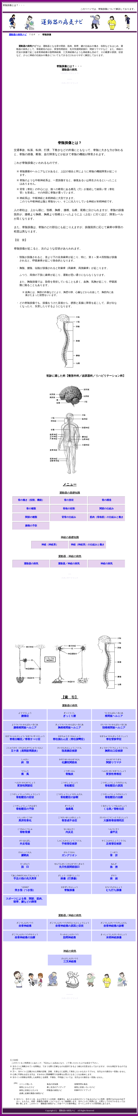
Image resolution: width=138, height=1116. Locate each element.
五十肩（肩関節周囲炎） (25, 750)
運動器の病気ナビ (18, 34)
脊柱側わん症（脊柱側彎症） (69, 739)
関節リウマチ (113, 762)
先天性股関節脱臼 (69, 867)
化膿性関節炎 (69, 762)
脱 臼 (25, 867)
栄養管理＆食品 (80, 1084)
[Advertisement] (70, 109)
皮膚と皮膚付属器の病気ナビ (31, 1093)
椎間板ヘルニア (114, 716)
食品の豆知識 (52, 1084)
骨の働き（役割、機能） (31, 500)
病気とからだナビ (26, 1087)
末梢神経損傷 (113, 937)
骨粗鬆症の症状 (25, 797)
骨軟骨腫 (25, 832)
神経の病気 (107, 563)
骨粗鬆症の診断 (69, 797)
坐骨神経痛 (25, 925)
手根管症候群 (69, 843)
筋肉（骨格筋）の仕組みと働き (106, 517)
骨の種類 (31, 508)
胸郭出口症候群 (114, 750)
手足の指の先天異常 (25, 878)
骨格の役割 (69, 508)
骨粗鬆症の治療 (114, 797)
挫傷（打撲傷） (69, 878)
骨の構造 (106, 500)
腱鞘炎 (25, 855)
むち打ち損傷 (113, 890)
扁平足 (114, 832)
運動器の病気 (31, 563)
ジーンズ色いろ (25, 1084)
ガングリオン (69, 855)
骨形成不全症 (69, 820)
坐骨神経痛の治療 (25, 937)
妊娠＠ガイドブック (82, 1090)
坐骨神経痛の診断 (114, 925)
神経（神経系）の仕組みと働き (87, 544)
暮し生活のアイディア (56, 1087)
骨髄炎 (69, 774)
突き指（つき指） (25, 890)
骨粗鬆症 (69, 785)
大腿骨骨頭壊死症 (114, 820)
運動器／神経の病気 (69, 563)
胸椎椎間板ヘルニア (69, 727)
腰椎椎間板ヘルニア (25, 727)
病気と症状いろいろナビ (84, 1087)
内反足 (69, 832)
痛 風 (25, 774)
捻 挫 (114, 867)
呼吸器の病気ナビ (54, 1090)
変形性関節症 (25, 785)
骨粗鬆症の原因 (114, 785)
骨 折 (114, 855)
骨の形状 (69, 500)
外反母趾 (25, 843)
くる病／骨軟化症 (114, 808)
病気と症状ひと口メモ (28, 1090)
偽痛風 (69, 808)
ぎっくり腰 (69, 716)
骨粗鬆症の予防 (25, 808)
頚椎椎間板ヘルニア (113, 727)
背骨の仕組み (69, 517)
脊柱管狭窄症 (113, 739)
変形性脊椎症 (113, 774)
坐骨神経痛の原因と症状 (69, 925)
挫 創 (114, 878)
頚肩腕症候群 (69, 750)
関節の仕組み (106, 508)
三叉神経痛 (69, 961)
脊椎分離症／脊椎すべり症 (25, 739)
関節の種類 (31, 517)
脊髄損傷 (69, 890)
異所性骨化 (25, 820)
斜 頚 (25, 762)
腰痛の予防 (31, 525)
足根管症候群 (113, 843)
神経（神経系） (50, 544)
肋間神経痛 (69, 937)
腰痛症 (25, 716)
